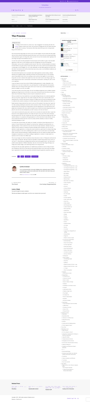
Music (63, 154)
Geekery (55, 386)
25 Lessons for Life (66, 276)
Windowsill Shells (67, 234)
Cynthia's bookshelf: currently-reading (69, 41)
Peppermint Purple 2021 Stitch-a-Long (70, 264)
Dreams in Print (65, 309)
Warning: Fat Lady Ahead (66, 150)
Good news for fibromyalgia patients (18, 15)
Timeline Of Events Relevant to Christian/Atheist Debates (68, 370)
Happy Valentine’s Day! (33, 19)
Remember (65, 298)
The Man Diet (64, 356)
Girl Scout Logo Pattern (68, 244)
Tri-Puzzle (66, 268)
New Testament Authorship (67, 367)
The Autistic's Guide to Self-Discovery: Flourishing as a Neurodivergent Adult (69, 56)
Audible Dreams (65, 305)
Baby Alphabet (66, 173)
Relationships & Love (65, 328)
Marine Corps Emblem (67, 212)
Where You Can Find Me (67, 83)
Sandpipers (66, 217)
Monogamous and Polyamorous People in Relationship (69, 347)
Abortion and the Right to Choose (68, 144)
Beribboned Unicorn (67, 177)
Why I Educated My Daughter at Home (68, 130)
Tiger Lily (65, 227)
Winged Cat (66, 235)
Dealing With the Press (66, 319)
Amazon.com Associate (67, 278)
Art (46, 386)
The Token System (66, 121)
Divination (64, 321)
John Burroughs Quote (67, 204)
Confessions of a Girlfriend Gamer (67, 317)
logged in (19, 191)
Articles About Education (67, 131)
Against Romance (65, 330)
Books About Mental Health (67, 101)
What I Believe (63, 363)
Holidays (47, 387)
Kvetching (73, 386)
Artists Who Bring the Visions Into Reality (70, 303)
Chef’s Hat (65, 186)
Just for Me (63, 153)
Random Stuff (49, 390)
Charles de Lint (66, 51)
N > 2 (63, 349)
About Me (64, 79)
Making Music (65, 157)
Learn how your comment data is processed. (37, 193)
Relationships (34, 156)
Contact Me (63, 88)
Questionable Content (33, 389)
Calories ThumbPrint (67, 182)
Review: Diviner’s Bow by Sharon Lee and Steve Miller (53, 16)
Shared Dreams (64, 302)
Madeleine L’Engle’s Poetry (67, 291)
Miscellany (14, 389)
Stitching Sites (65, 255)
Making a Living (65, 81)
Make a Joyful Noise (67, 208)
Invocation (65, 287)
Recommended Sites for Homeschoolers (69, 136)
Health (59, 386)
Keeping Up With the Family (67, 124)
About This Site (64, 78)
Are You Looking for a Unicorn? (67, 332)
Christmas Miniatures (67, 188)
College (49, 386)
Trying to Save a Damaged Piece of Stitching (70, 231)
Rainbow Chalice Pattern (68, 250)
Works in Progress (66, 257)
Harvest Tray (66, 201)
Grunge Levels (64, 122)
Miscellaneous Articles (65, 312)
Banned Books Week (65, 315)
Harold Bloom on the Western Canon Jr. (69, 285)
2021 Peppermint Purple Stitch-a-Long (70, 167)
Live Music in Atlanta (66, 155)
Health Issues (63, 94)
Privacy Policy (63, 327)
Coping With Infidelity (66, 337)
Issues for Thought (64, 143)
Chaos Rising (65, 63)
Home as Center (64, 114)
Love (22, 156)
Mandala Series (66, 210)
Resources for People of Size (68, 151)
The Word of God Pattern (68, 252)
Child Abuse (64, 146)
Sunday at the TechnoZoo (68, 389)
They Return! (23, 183)
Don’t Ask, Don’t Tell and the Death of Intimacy (70, 342)
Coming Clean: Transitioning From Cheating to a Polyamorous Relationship (70, 334)
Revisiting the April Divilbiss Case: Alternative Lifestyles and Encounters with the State (69, 354)
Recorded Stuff (65, 159)
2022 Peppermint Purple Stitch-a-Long (70, 169)
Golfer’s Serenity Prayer (68, 199)
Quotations (64, 271)
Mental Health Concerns (66, 100)
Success (65, 221)
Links (33, 386)
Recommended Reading (66, 351)
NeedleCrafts (64, 163)
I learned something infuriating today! (69, 15)
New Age (21, 386)
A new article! (65, 19)
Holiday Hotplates (67, 203)
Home (50, 387)
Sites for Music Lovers (67, 161)
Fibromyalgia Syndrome (66, 95)
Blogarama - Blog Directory (17, 399)
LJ (18, 156)
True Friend (66, 229)
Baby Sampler (66, 175)
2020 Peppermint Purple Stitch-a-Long (70, 165)
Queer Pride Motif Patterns (68, 248)
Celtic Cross (66, 184)
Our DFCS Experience (66, 119)
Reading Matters (65, 275)
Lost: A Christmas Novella (68, 43)
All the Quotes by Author (67, 273)
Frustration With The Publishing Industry (69, 323)
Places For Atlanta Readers (67, 296)
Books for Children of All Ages (68, 281)
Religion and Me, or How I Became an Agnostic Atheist (70, 366)
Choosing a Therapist (66, 103)
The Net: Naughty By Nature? (67, 325)
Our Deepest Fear (66, 294)
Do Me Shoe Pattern (67, 240)
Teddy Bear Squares (67, 223)
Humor (30, 386)
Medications (59, 387)
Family (13, 386)
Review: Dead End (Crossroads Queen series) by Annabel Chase (35, 16)
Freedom (65, 195)
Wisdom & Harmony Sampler (69, 237)
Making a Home (65, 126)
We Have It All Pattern (67, 253)
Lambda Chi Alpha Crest (68, 206)
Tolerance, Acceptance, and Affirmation (68, 358)
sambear (16, 46)
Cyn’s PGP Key (63, 90)
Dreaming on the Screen (67, 307)
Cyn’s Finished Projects (67, 164)
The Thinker (66, 225)
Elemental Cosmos (67, 190)
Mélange (65, 214)
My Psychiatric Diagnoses (67, 109)
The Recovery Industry (66, 148)
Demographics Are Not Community (68, 340)
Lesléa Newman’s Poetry (67, 289)
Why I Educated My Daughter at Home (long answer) (70, 141)
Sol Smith (63, 59)
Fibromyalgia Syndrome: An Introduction (70, 98)
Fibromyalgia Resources (67, 96)
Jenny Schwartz (66, 45)
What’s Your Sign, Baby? (68, 270)
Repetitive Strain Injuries (66, 112)
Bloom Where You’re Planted (68, 180)
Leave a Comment (29, 38)
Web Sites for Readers (66, 300)
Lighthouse (66, 262)
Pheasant (65, 216)
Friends (62, 92)
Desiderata (65, 283)
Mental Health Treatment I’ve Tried (69, 107)
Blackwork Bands (67, 178)
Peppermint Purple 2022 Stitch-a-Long (70, 266)
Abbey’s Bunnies (66, 171)
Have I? (13, 19)
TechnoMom (45, 5)
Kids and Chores (65, 117)
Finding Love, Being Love (66, 344)
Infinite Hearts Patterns (68, 246)
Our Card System (65, 128)
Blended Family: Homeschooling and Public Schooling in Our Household (70, 134)
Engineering (66, 191)
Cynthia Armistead (15, 38)
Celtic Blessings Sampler (68, 258)
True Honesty (64, 360)
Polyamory (28, 156)
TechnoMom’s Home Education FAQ (69, 138)
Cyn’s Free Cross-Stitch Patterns (68, 239)
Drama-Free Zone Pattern (68, 242)
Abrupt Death (64, 314)
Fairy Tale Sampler (67, 193)
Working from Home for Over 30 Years (69, 84)
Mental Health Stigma (66, 105)
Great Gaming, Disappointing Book (45, 183)
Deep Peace (66, 260)
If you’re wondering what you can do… (52, 19)
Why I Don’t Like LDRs (66, 361)
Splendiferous (66, 219)
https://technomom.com (26, 174)
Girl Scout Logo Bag (67, 197)
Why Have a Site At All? (66, 86)
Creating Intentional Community (67, 338)
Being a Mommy (65, 116)
